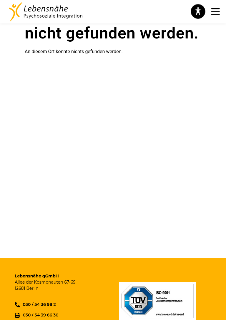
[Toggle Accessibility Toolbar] (198, 11)
